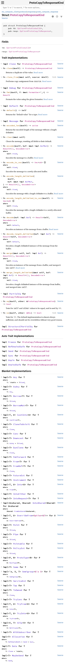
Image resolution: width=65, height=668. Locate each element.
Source (5, 18)
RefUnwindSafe (16, 346)
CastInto (22, 415)
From (15, 461)
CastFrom (13, 420)
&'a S (38, 571)
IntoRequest (20, 498)
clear (9, 137)
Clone (12, 64)
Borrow (17, 396)
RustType (13, 563)
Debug (12, 88)
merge (9, 253)
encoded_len (13, 125)
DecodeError (9, 220)
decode (10, 217)
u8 (40, 162)
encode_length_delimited (20, 176)
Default (13, 106)
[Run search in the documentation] (32, 8)
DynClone (18, 447)
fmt (8, 92)
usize (35, 125)
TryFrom (21, 604)
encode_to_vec (14, 162)
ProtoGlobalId (33, 28)
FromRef (17, 466)
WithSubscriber (22, 632)
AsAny (16, 386)
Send (10, 351)
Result (6, 95)
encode (10, 146)
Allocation (18, 636)
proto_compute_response (47, 12)
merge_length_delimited (19, 272)
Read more (38, 72)
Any (15, 377)
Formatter (34, 92)
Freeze (12, 342)
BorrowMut (19, 405)
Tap (15, 585)
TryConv (17, 599)
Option (20, 28)
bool (9, 304)
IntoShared (38, 503)
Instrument (19, 480)
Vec (36, 162)
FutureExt (19, 475)
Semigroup (28, 571)
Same (15, 567)
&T (44, 515)
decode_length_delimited (20, 234)
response (31, 12)
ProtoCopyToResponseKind (46, 2)
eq (8, 301)
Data (14, 646)
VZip (19, 622)
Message (13, 121)
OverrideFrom (24, 515)
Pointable (19, 543)
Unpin (11, 360)
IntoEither (19, 494)
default (11, 110)
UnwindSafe (14, 364)
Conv (15, 433)
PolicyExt (19, 548)
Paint (16, 525)
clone (9, 68)
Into (19, 484)
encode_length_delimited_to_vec (24, 198)
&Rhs (28, 313)
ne (8, 313)
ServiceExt (19, 581)
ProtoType (23, 557)
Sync (10, 355)
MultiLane (13, 628)
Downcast (18, 438)
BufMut (43, 146)
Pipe (15, 534)
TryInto (21, 613)
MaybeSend (18, 655)
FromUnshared (19, 511)
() (12, 149)
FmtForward (19, 457)
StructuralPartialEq (20, 326)
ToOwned (17, 590)
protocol (23, 12)
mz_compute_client (10, 12)
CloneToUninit (21, 424)
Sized (14, 154)
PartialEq (15, 293)
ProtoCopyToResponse (39, 31)
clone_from (12, 77)
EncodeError (22, 149)
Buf (28, 217)
